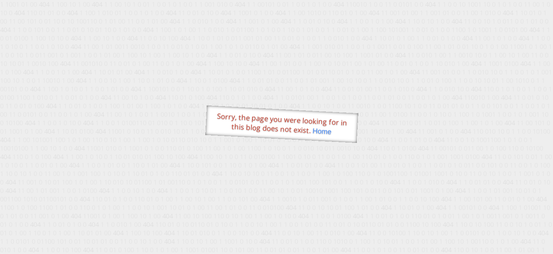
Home (322, 131)
